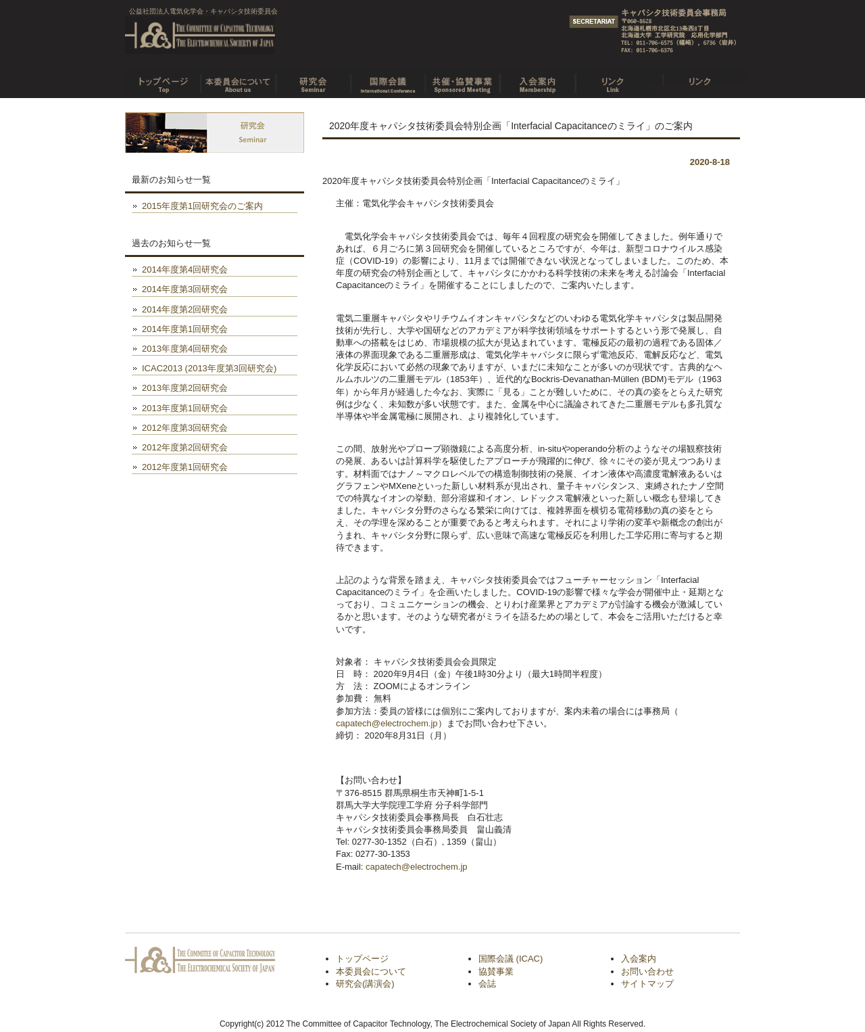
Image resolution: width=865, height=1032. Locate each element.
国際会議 (387, 79)
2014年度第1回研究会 (185, 329)
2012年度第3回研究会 (185, 428)
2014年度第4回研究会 (185, 269)
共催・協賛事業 (462, 79)
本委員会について (237, 79)
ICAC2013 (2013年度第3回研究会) (209, 368)
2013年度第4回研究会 (185, 349)
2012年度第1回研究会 (185, 467)
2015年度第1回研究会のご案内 (202, 206)
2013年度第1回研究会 (185, 408)
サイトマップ (647, 984)
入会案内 (537, 79)
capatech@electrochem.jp (387, 723)
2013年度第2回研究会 (185, 388)
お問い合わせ (647, 971)
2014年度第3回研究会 (185, 289)
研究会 (312, 79)
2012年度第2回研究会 (185, 447)
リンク (612, 79)
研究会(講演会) (365, 984)
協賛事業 (496, 971)
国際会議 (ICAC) (510, 959)
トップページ (162, 79)
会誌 (487, 984)
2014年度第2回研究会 (185, 309)
